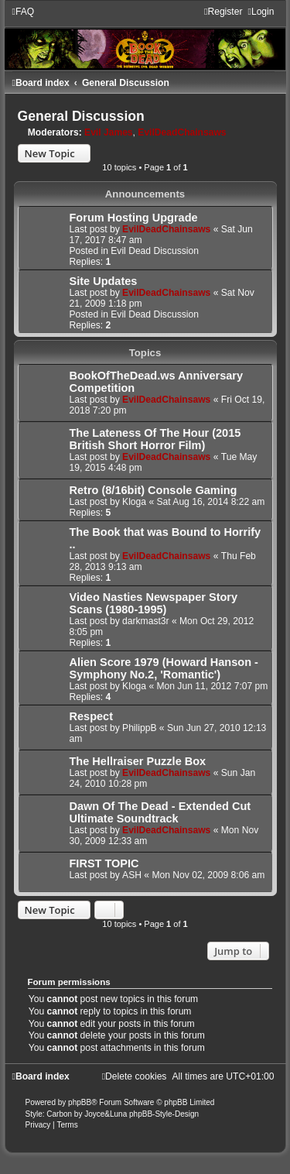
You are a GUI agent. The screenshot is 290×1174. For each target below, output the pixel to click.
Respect (91, 716)
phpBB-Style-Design (164, 1114)
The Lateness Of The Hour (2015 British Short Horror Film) (155, 439)
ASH (132, 875)
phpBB (79, 1102)
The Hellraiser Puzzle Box (138, 761)
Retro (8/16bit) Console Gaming (153, 490)
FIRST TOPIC (104, 863)
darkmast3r (145, 621)
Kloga (134, 501)
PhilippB (139, 728)
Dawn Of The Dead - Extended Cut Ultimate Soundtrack (160, 812)
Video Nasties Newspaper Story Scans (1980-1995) (154, 603)
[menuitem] (23, 11)
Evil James (108, 132)
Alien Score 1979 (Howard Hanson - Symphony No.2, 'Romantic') (164, 668)
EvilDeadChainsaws (182, 132)
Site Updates (104, 281)
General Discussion (81, 116)
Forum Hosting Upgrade (134, 217)
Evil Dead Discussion (155, 250)
